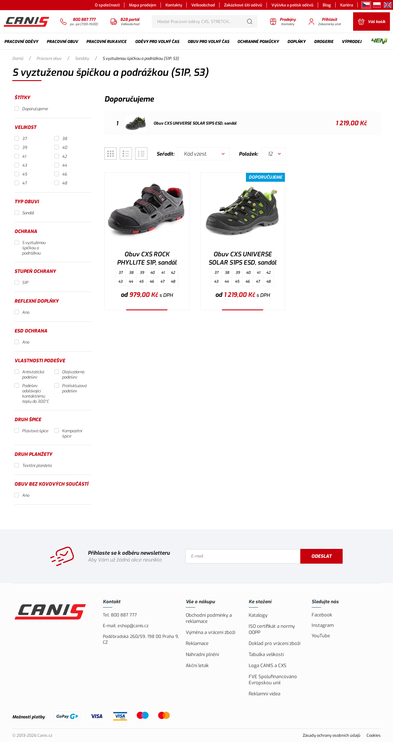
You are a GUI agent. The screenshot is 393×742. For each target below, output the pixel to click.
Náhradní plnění (202, 654)
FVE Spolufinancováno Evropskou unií (273, 680)
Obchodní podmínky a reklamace (209, 618)
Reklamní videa (264, 694)
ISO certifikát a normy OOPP (272, 629)
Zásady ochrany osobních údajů (331, 735)
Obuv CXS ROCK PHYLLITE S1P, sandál (147, 258)
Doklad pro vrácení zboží (274, 643)
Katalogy (258, 615)
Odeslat (321, 556)
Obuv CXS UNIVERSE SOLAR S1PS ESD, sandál (242, 258)
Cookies (374, 735)
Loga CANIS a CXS (267, 665)
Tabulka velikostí (266, 654)
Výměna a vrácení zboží (210, 632)
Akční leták (197, 665)
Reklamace (197, 643)
